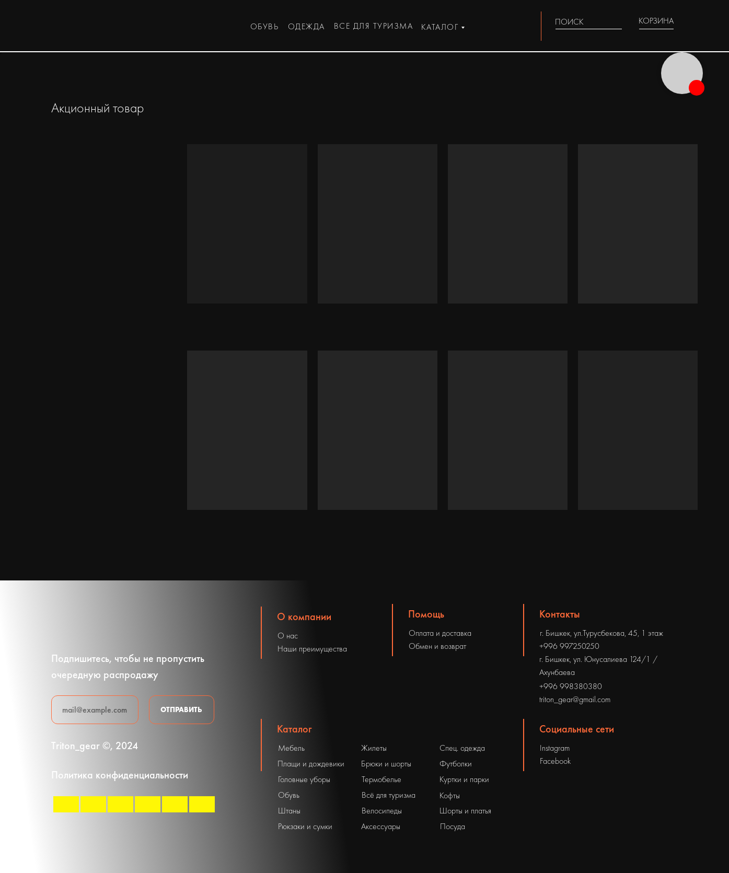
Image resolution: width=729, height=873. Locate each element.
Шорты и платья (465, 810)
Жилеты (374, 747)
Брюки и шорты (386, 763)
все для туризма (373, 25)
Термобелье (381, 779)
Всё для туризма (388, 794)
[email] (94, 709)
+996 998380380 (570, 686)
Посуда (452, 826)
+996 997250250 (569, 646)
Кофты (449, 795)
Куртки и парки (464, 779)
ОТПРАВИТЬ (181, 709)
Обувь (288, 794)
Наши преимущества (312, 648)
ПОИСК (569, 21)
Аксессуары (380, 826)
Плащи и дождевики (310, 763)
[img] (615, 21)
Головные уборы (304, 779)
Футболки (455, 763)
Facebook (555, 760)
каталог (440, 26)
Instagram (555, 747)
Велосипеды (382, 810)
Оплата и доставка (440, 632)
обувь (264, 26)
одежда (306, 26)
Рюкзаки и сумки (305, 826)
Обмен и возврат (437, 646)
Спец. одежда (462, 747)
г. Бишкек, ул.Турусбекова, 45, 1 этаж (601, 632)
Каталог (294, 729)
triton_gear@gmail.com (574, 699)
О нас (287, 635)
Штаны (289, 810)
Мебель (291, 747)
